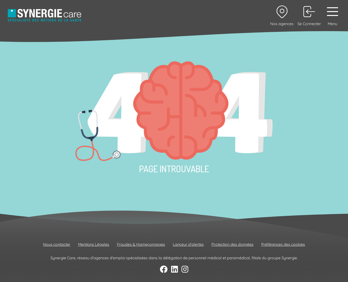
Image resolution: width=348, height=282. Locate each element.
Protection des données (232, 244)
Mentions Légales (93, 244)
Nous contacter (56, 244)
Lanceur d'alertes (188, 244)
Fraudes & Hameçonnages (141, 244)
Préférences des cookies (283, 244)
